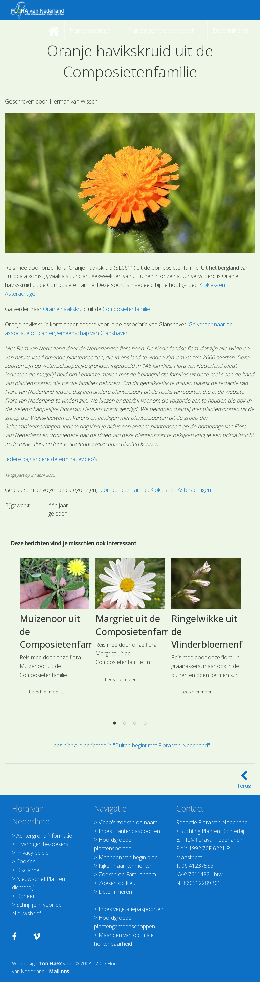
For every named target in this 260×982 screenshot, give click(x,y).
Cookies (26, 861)
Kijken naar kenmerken (126, 865)
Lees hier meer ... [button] (122, 725)
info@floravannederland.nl (213, 839)
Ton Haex (50, 963)
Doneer (25, 896)
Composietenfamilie (126, 309)
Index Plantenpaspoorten (129, 831)
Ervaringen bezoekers (42, 844)
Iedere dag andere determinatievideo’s (51, 459)
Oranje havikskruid (65, 309)
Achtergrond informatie (44, 835)
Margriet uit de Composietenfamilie (138, 671)
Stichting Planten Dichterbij (212, 831)
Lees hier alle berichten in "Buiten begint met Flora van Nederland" (130, 745)
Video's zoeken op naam (128, 822)
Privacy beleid (32, 853)
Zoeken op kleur (118, 883)
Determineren (115, 891)
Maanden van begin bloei (129, 857)
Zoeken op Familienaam (127, 874)
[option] (54, 675)
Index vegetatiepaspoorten (131, 909)
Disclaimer (28, 870)
